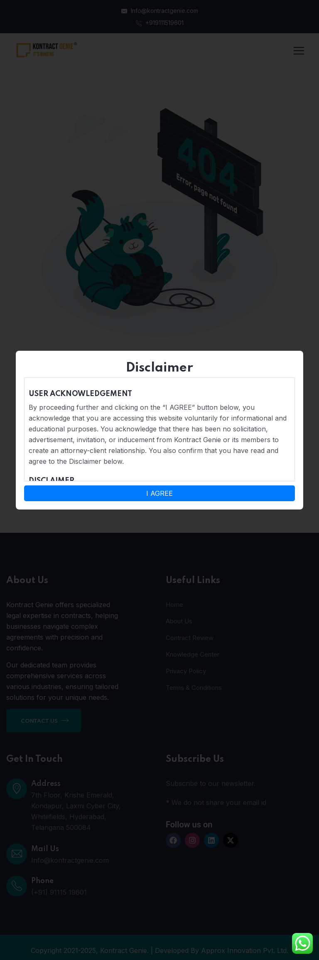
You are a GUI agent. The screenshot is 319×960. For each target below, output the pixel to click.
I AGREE (159, 493)
